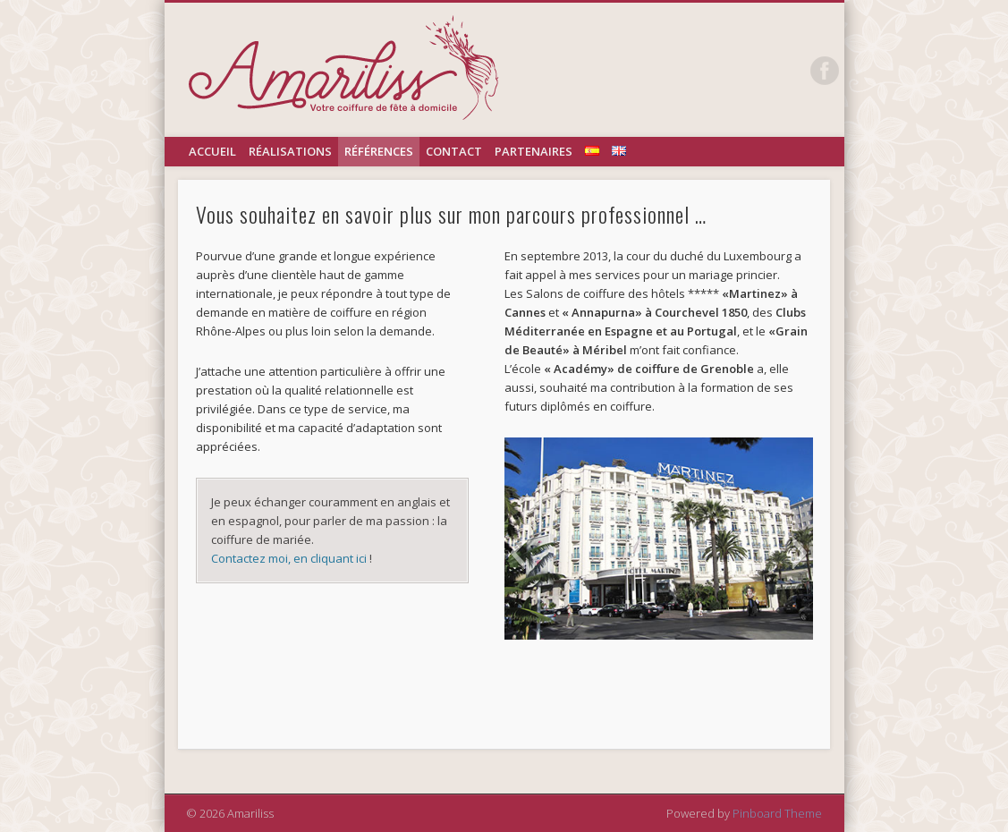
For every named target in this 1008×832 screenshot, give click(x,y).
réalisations (290, 151)
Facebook (824, 70)
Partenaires (533, 151)
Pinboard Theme (777, 813)
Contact (454, 151)
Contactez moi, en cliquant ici (290, 558)
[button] (517, 553)
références (378, 151)
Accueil (212, 151)
